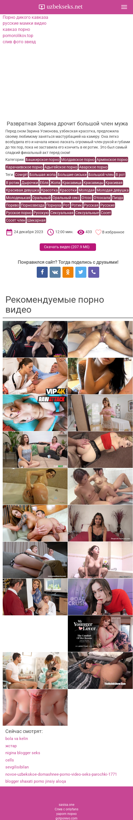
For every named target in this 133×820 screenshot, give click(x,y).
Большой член (101, 174)
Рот (66, 205)
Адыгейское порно (61, 167)
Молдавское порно (78, 159)
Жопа (55, 182)
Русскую (41, 213)
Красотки (68, 190)
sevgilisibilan (17, 767)
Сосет (106, 213)
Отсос (87, 198)
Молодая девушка (113, 190)
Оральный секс (66, 198)
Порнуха (53, 205)
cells (9, 760)
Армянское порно (112, 159)
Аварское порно (93, 167)
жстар (11, 745)
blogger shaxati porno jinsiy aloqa (35, 781)
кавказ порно (16, 29)
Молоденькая (18, 198)
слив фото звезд (19, 41)
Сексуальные (87, 213)
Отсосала (102, 198)
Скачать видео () (67, 247)
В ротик (13, 182)
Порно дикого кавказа (25, 17)
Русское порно (19, 213)
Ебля (44, 182)
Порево (12, 205)
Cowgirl (21, 174)
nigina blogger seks (22, 752)
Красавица (72, 182)
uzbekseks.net (64, 6)
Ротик (76, 205)
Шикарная (36, 220)
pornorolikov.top (18, 35)
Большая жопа (42, 174)
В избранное (113, 232)
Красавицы (93, 182)
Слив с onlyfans (66, 809)
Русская (91, 205)
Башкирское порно (42, 159)
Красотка (49, 190)
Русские (107, 205)
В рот (120, 174)
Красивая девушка (22, 190)
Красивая (114, 182)
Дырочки (29, 182)
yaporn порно (66, 814)
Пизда (117, 198)
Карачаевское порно (24, 167)
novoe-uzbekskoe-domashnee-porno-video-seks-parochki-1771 (61, 774)
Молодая (87, 190)
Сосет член (15, 220)
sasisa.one (66, 805)
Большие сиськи (72, 174)
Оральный (41, 198)
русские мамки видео (24, 23)
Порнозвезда (32, 205)
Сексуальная (61, 213)
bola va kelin (16, 738)
